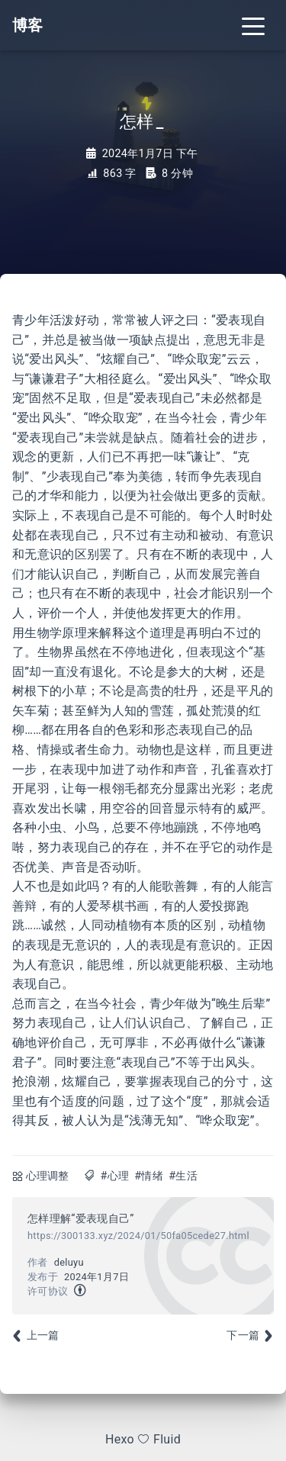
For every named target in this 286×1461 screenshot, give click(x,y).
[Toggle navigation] (253, 25)
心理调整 (47, 1176)
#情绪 (148, 1176)
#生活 (183, 1176)
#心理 (114, 1176)
